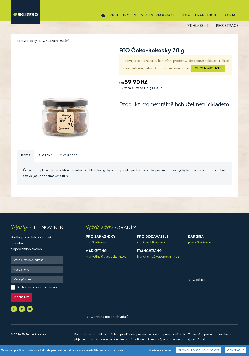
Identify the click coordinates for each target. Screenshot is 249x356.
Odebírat (21, 297)
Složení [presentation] (45, 155)
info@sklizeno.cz (98, 242)
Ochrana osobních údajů (110, 316)
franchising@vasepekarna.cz (158, 256)
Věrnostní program (154, 15)
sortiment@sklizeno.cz (153, 242)
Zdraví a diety (27, 41)
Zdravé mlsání (58, 41)
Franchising (207, 15)
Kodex (184, 15)
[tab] (25, 156)
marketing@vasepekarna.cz (106, 256)
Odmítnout (235, 350)
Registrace (227, 26)
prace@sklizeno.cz (201, 242)
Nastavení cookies (160, 350)
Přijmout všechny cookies (198, 350)
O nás (230, 15)
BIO (42, 41)
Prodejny (119, 15)
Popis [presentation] (25, 155)
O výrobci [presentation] (68, 155)
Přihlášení (197, 26)
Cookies (199, 280)
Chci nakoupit (208, 68)
